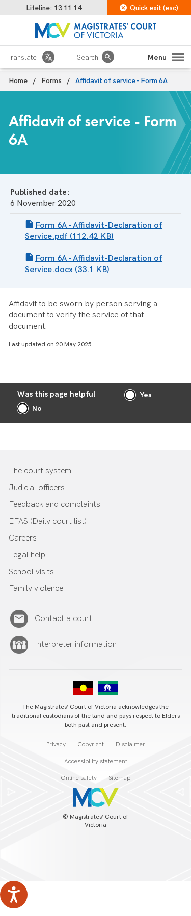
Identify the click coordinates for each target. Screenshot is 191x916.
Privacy (56, 744)
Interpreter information (76, 645)
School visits (31, 572)
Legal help (27, 555)
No (37, 408)
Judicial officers (37, 488)
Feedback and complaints (54, 504)
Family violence (36, 589)
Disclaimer (130, 744)
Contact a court (63, 619)
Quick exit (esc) (149, 8)
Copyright (90, 744)
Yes (146, 395)
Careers (23, 538)
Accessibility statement (95, 761)
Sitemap (119, 778)
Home (18, 80)
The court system (40, 471)
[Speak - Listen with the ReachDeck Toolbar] (14, 894)
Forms (51, 80)
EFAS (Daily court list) (48, 521)
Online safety (79, 778)
